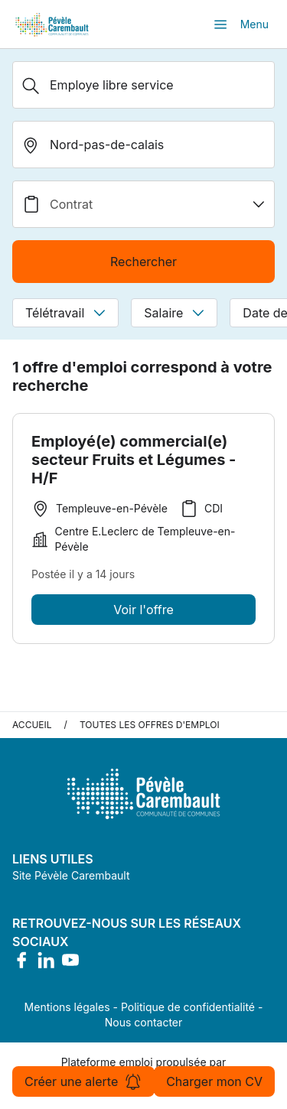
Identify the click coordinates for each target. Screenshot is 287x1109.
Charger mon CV (214, 1081)
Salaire (174, 312)
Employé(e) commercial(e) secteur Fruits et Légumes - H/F (133, 459)
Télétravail (65, 312)
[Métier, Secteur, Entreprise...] (143, 85)
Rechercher (143, 261)
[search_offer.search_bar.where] (143, 144)
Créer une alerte (83, 1081)
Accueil (32, 724)
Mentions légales (67, 1006)
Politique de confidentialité (188, 1006)
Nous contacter (144, 1022)
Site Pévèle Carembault (71, 875)
